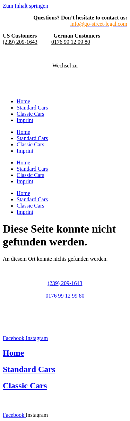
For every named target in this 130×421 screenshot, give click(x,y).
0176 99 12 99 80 (70, 42)
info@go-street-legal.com (64, 308)
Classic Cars (30, 114)
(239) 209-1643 (20, 42)
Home (23, 101)
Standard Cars (32, 108)
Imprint (25, 120)
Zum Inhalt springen (25, 6)
